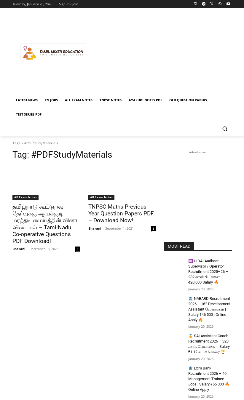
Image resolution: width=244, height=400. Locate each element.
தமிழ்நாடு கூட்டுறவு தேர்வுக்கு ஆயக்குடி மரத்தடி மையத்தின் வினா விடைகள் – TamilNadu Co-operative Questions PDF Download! (46, 220)
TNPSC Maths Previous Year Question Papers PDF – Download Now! (119, 213)
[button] (225, 129)
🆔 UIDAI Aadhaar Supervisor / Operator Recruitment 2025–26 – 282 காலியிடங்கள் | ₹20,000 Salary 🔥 (207, 271)
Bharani (18, 240)
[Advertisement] (162, 52)
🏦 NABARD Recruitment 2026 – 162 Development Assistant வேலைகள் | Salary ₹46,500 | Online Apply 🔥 (208, 307)
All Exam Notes (25, 197)
